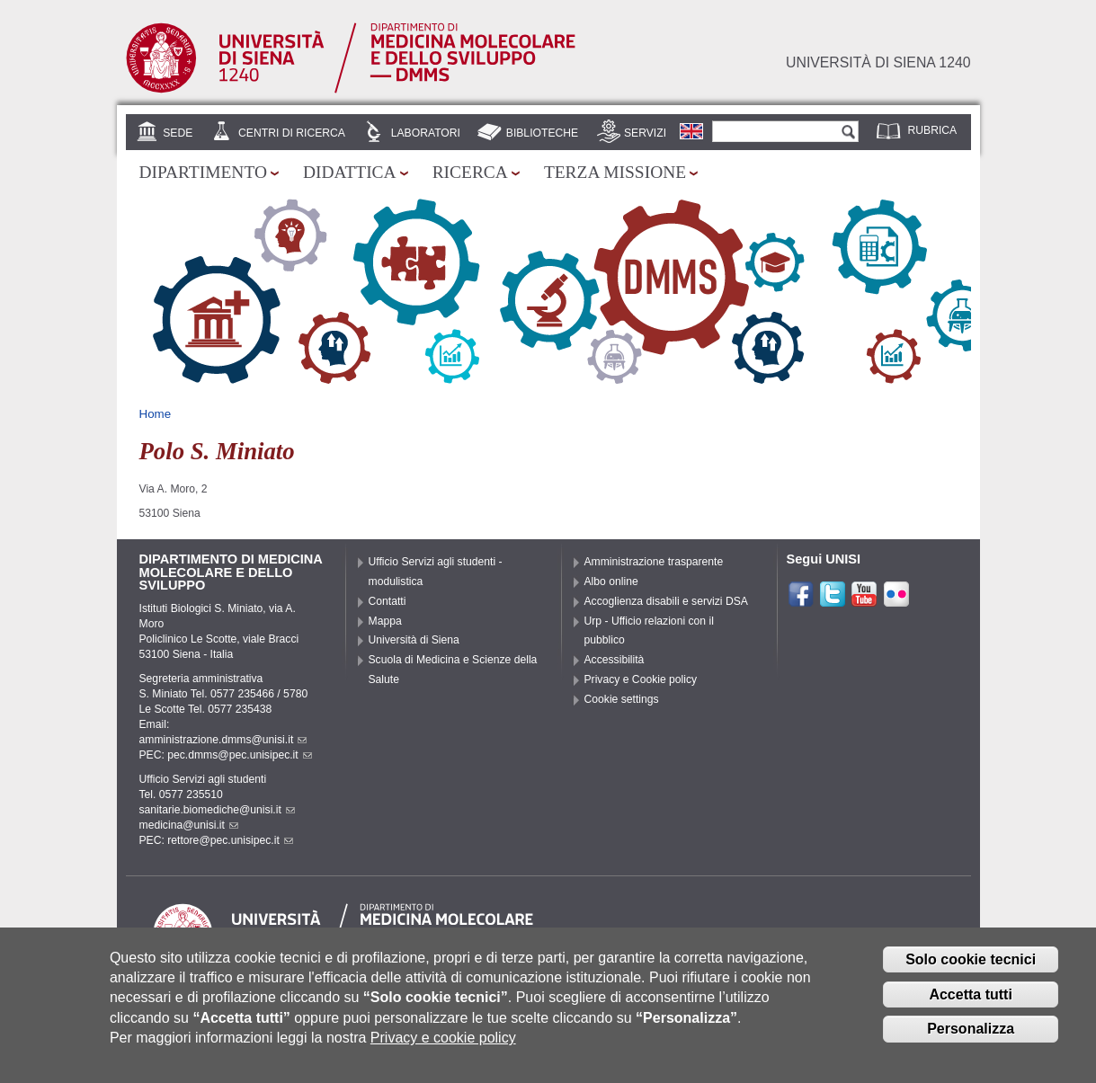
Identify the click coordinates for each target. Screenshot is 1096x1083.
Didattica (350, 172)
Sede (177, 133)
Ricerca (470, 172)
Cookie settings (621, 699)
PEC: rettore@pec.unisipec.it (216, 840)
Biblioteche (542, 133)
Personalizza (970, 1041)
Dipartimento (203, 172)
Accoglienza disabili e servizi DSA (666, 601)
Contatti (387, 601)
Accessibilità (614, 659)
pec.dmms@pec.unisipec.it (239, 755)
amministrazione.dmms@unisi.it (223, 739)
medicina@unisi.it (188, 825)
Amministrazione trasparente (654, 561)
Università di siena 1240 (878, 62)
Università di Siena (414, 640)
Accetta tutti (970, 1006)
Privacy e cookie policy (443, 1050)
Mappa (385, 621)
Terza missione (615, 172)
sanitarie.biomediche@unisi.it (217, 809)
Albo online (611, 581)
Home (155, 414)
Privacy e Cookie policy (641, 679)
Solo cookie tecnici (970, 971)
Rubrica (933, 130)
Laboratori (425, 133)
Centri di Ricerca (291, 133)
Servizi (645, 133)
